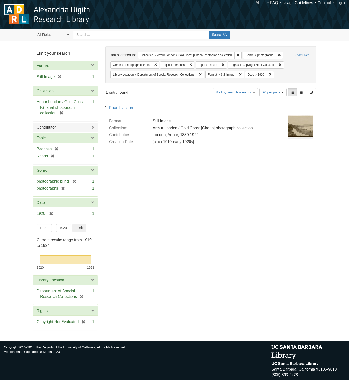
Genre (42, 170)
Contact (324, 3)
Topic (41, 138)
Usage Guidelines (297, 3)
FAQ (274, 3)
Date (41, 203)
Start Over (302, 55)
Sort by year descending (235, 92)
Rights (42, 311)
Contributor (46, 127)
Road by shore (121, 108)
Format (43, 65)
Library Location (50, 280)
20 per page (273, 92)
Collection (45, 91)
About (261, 3)
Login (340, 3)
